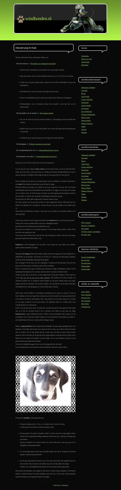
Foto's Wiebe (85, 292)
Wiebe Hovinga (57, 485)
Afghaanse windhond (88, 88)
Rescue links (85, 260)
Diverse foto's (85, 298)
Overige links (85, 269)
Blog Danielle (85, 301)
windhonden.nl (64, 485)
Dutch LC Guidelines (88, 226)
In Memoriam (85, 307)
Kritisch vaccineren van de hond (39, 144)
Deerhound (84, 102)
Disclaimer (84, 65)
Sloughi (83, 129)
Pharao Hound (86, 120)
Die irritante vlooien (46, 113)
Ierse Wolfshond (86, 111)
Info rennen (85, 229)
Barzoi (83, 93)
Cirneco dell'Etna (86, 99)
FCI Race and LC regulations (90, 232)
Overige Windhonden (88, 257)
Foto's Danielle (86, 295)
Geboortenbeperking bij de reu (48, 150)
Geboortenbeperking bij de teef (46, 156)
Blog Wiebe (85, 304)
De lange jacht (86, 235)
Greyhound (85, 108)
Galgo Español (86, 105)
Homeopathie (85, 266)
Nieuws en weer (86, 59)
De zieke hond (86, 263)
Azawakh (84, 91)
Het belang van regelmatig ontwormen (43, 64)
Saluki (83, 126)
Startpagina (85, 56)
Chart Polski (85, 96)
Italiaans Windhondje (88, 114)
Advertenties (85, 62)
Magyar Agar (85, 117)
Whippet (84, 132)
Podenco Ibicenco (87, 123)
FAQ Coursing (86, 223)
